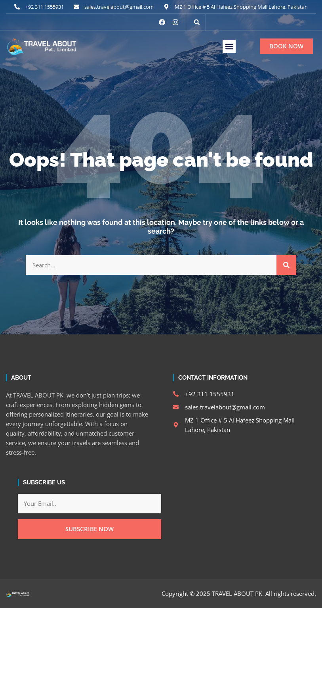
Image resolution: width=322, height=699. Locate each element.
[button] (197, 22)
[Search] (286, 265)
